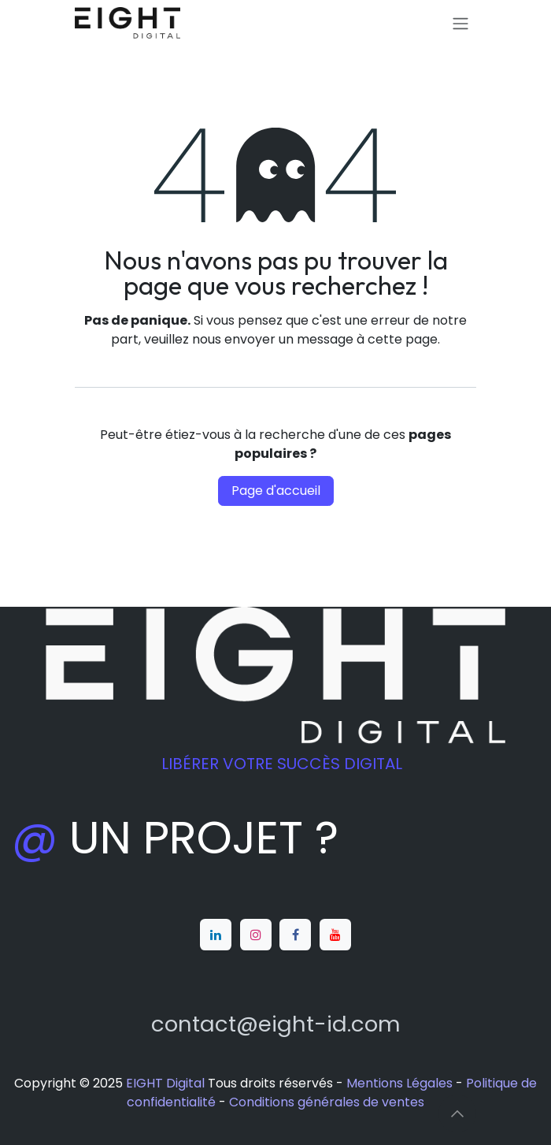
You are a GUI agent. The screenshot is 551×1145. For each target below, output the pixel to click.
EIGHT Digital (165, 1083)
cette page (403, 339)
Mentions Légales (399, 1083)
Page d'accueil (275, 490)
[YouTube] (335, 934)
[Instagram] (256, 934)
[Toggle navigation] (460, 22)
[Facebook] (295, 934)
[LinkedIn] (215, 934)
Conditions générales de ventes (326, 1102)
